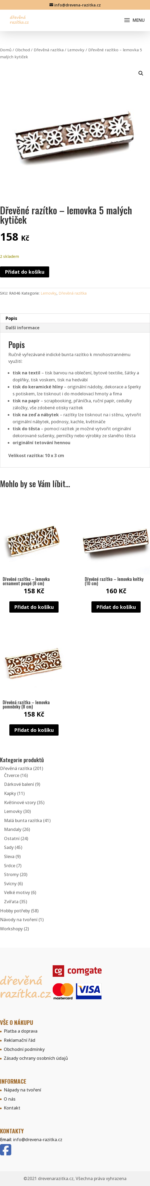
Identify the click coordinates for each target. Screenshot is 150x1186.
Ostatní (12, 838)
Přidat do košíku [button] (34, 607)
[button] (141, 73)
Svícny (10, 884)
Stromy (11, 874)
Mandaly (12, 829)
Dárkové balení (19, 784)
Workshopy (11, 929)
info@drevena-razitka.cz (37, 1139)
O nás (10, 1099)
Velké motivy (17, 892)
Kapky (10, 793)
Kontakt (12, 1108)
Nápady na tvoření (22, 1090)
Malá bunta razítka (23, 820)
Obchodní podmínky (24, 1049)
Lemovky (75, 49)
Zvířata (11, 902)
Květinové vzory (20, 802)
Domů (5, 49)
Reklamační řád (19, 1040)
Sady (9, 847)
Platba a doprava (20, 1031)
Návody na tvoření (18, 920)
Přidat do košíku (24, 272)
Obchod (22, 49)
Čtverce (11, 775)
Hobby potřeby (15, 911)
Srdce (9, 866)
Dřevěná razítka (49, 49)
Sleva (9, 856)
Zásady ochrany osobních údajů (36, 1058)
